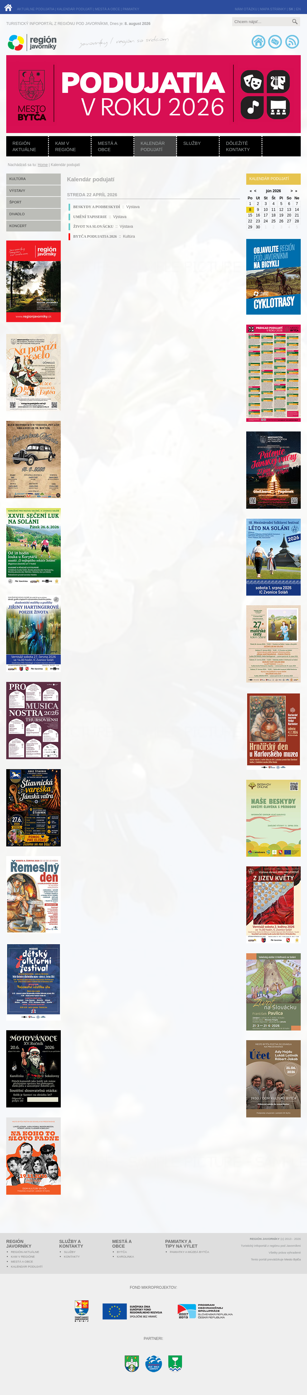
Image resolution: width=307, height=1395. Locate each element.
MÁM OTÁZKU (246, 9)
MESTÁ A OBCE (107, 9)
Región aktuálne (24, 146)
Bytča (122, 1252)
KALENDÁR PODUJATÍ (74, 9)
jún (268, 191)
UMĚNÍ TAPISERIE (90, 217)
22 (250, 221)
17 (266, 215)
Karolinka (125, 1256)
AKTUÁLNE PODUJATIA (35, 9)
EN (298, 9)
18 (273, 215)
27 (289, 221)
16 (258, 215)
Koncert (18, 226)
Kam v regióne (65, 146)
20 (289, 215)
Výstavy (17, 191)
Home (43, 165)
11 (273, 209)
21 (297, 215)
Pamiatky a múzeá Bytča (189, 1252)
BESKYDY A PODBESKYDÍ (96, 207)
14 (297, 209)
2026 (277, 191)
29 (250, 227)
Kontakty (72, 1256)
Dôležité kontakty (238, 146)
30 (258, 227)
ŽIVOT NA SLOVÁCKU (93, 226)
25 (273, 221)
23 (258, 221)
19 (281, 215)
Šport (15, 202)
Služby (192, 143)
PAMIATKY (131, 9)
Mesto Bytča (292, 1259)
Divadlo (17, 214)
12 (281, 209)
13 (289, 209)
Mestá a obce (107, 146)
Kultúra (17, 179)
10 (266, 209)
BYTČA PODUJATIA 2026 (95, 236)
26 (281, 221)
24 (266, 221)
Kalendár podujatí (153, 146)
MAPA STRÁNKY (273, 9)
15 (250, 215)
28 (297, 221)
